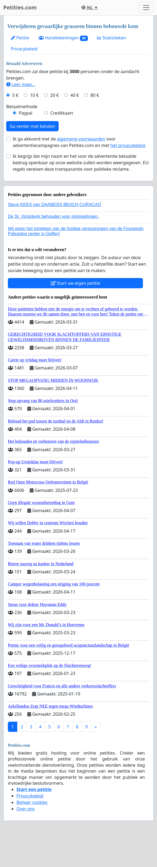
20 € (54, 95)
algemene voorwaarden (81, 139)
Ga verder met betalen (32, 126)
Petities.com (20, 7)
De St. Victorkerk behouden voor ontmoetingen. (53, 216)
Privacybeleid (24, 49)
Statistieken (111, 38)
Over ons (25, 809)
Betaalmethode (21, 106)
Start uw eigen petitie (75, 283)
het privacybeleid (127, 145)
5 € (15, 95)
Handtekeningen (63, 38)
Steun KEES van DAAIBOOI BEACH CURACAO (54, 204)
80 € (95, 95)
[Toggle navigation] (146, 7)
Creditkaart (61, 113)
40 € (74, 95)
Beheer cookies (32, 802)
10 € (34, 95)
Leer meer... (20, 84)
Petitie (20, 38)
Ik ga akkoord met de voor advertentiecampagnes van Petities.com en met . (79, 142)
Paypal (25, 113)
